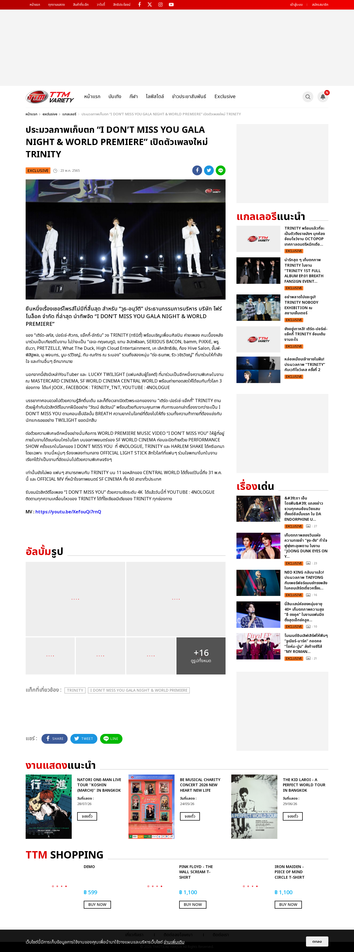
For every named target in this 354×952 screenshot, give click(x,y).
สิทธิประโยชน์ (121, 4)
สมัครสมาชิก (320, 4)
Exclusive (225, 96)
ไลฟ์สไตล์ (155, 96)
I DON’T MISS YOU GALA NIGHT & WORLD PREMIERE (138, 690)
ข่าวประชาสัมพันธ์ (189, 96)
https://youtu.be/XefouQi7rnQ (68, 512)
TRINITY (75, 690)
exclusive (50, 114)
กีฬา (134, 96)
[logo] (50, 97)
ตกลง (317, 941)
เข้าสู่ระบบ (296, 4)
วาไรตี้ (101, 4)
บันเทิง (115, 96)
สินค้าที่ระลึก (81, 4)
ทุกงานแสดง (56, 4)
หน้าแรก (35, 4)
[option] (74, 807)
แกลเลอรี (69, 114)
